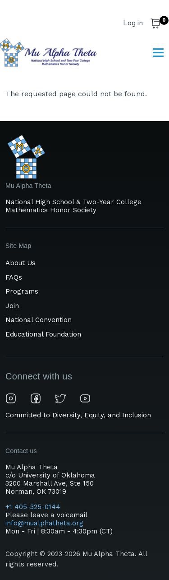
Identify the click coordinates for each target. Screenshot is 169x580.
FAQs (13, 277)
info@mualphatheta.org (44, 523)
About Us (20, 263)
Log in (133, 23)
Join (12, 306)
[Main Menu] (158, 52)
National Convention (38, 320)
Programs (21, 291)
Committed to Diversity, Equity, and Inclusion (78, 415)
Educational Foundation (43, 334)
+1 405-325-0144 (34, 507)
